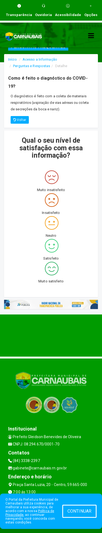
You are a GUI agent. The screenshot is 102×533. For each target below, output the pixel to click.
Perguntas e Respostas (31, 66)
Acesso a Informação (40, 59)
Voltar (19, 120)
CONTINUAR (79, 511)
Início (12, 59)
